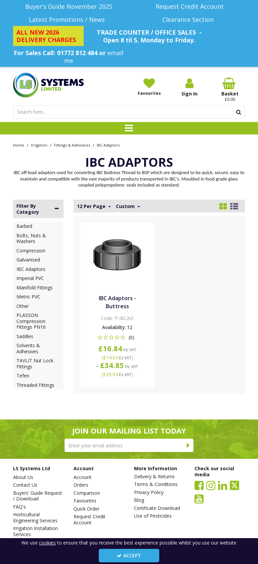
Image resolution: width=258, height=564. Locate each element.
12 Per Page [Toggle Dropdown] (92, 206)
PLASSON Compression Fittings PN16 (31, 321)
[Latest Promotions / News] (68, 19)
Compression (30, 250)
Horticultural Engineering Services (35, 517)
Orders (81, 485)
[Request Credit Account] (189, 6)
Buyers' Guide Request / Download (37, 496)
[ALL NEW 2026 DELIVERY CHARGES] (48, 36)
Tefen (22, 375)
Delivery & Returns (154, 477)
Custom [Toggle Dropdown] (126, 206)
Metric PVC (28, 296)
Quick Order (86, 509)
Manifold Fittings (34, 287)
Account (82, 477)
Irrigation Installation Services (35, 531)
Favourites (85, 501)
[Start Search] (238, 112)
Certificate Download (157, 508)
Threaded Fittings (35, 385)
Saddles (24, 336)
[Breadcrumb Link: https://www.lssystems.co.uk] (18, 144)
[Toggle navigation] (129, 128)
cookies (47, 542)
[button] (117, 337)
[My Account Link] (189, 87)
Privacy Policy (149, 492)
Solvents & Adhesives (28, 348)
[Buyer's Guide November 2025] (68, 6)
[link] (199, 485)
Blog (139, 500)
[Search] (122, 112)
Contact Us (25, 485)
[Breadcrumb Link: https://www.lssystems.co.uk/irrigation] (39, 144)
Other (22, 306)
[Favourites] (149, 87)
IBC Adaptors (30, 269)
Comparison (87, 493)
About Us (23, 477)
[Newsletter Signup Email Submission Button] (188, 445)
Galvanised (28, 259)
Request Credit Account (89, 519)
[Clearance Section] (189, 19)
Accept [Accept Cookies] (129, 555)
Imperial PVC (30, 278)
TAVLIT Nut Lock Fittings (34, 363)
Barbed (24, 226)
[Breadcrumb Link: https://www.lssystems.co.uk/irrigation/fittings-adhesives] (72, 144)
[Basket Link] (230, 90)
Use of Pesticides (153, 516)
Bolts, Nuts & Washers (31, 238)
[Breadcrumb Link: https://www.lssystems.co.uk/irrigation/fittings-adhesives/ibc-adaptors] (108, 144)
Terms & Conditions (156, 484)
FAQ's (19, 507)
